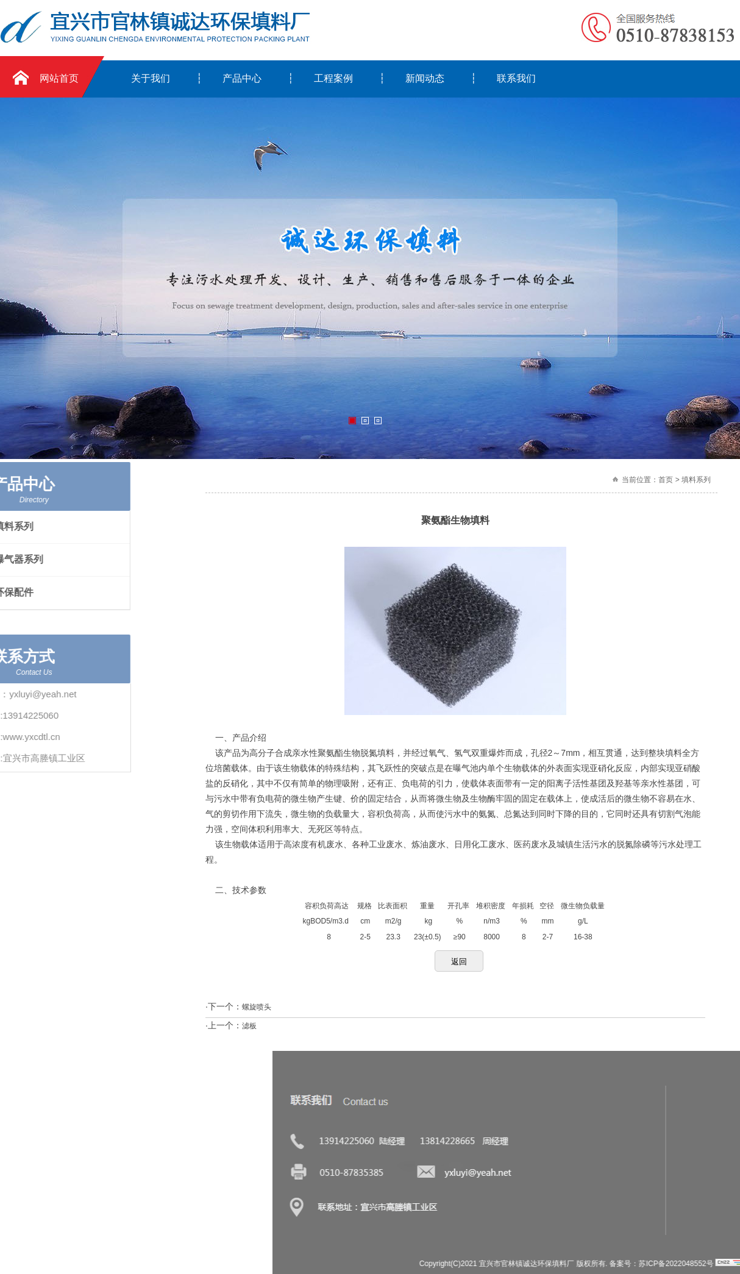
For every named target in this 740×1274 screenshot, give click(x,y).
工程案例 (333, 78)
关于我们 (150, 78)
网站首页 (59, 78)
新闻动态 (424, 78)
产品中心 (241, 78)
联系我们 (516, 78)
